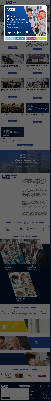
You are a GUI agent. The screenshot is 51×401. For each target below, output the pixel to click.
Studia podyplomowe (30, 38)
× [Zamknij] (46, 5)
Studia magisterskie (20, 38)
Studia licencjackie (10, 38)
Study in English (41, 38)
